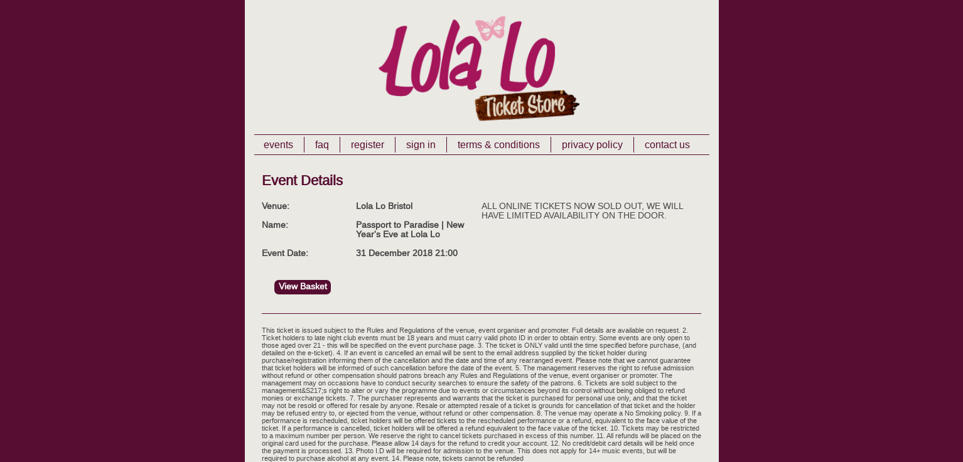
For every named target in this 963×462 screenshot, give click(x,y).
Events (278, 144)
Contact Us (667, 144)
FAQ (322, 144)
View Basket (303, 286)
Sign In (421, 144)
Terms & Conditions (499, 144)
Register (367, 144)
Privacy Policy (592, 144)
